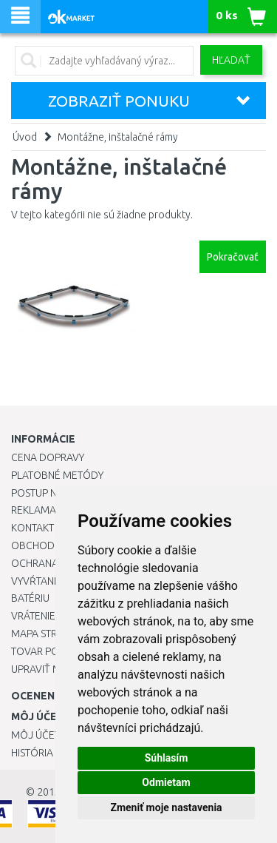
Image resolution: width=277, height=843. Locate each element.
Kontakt (32, 528)
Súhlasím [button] (166, 758)
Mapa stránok (47, 633)
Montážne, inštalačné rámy (118, 137)
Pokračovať (233, 257)
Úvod (25, 137)
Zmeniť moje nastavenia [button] (166, 807)
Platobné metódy (57, 475)
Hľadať (231, 60)
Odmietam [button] (166, 782)
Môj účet (35, 735)
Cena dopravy (47, 457)
